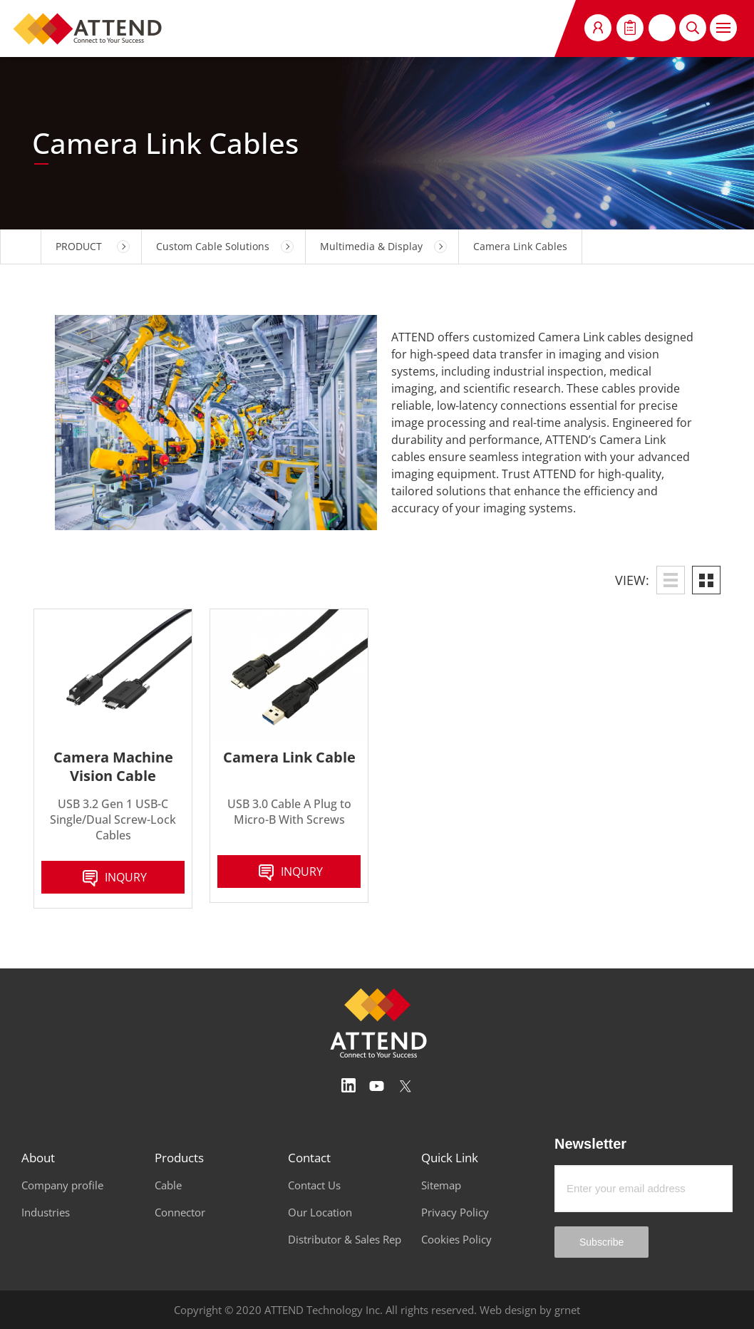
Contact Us (314, 1185)
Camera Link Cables (520, 246)
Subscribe (601, 1242)
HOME (21, 246)
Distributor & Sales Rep (344, 1239)
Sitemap (441, 1185)
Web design (508, 1310)
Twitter (405, 1086)
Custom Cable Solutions (212, 246)
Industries (45, 1212)
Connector (180, 1212)
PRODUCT (79, 246)
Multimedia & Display (371, 246)
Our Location (320, 1212)
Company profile (62, 1185)
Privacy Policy (455, 1212)
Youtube (377, 1086)
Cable (168, 1185)
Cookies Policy (456, 1239)
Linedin (348, 1086)
